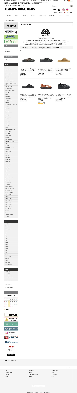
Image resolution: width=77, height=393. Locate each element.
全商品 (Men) (8, 223)
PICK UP (30, 376)
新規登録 (60, 12)
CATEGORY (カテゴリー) (33, 374)
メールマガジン (9, 284)
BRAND (30, 372)
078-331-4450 (38, 2)
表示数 (23, 47)
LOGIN (55, 12)
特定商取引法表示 (9, 287)
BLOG (53, 376)
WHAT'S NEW (31, 370)
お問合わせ (54, 372)
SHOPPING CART (9, 372)
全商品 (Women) (8, 271)
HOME (7, 370)
